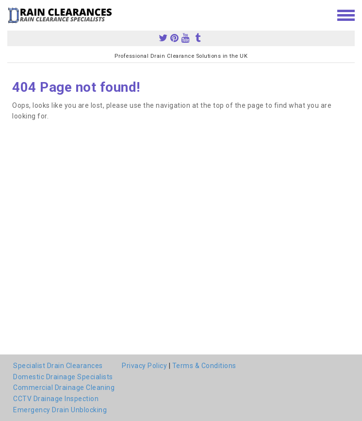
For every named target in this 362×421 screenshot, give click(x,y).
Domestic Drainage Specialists (63, 377)
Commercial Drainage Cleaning (64, 387)
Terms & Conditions (204, 366)
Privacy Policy (144, 366)
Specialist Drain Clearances (58, 366)
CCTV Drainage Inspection (56, 399)
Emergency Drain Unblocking (60, 410)
